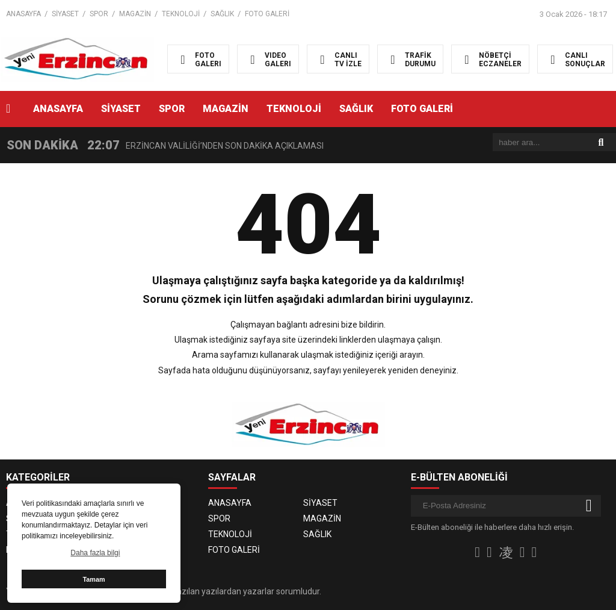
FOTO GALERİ (267, 14)
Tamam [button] (93, 579)
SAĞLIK (222, 14)
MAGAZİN (135, 14)
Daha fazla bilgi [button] (95, 553)
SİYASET (65, 14)
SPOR (99, 14)
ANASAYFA (23, 14)
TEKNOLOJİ (181, 14)
